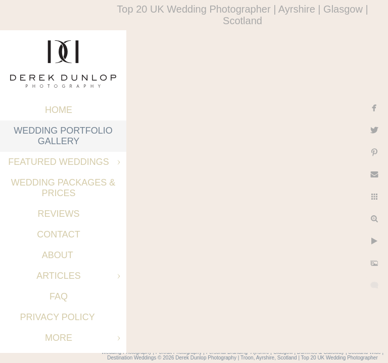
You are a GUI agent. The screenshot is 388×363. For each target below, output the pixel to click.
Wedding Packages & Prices (63, 187)
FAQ (59, 296)
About (59, 255)
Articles (58, 276)
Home (58, 110)
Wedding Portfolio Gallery (63, 136)
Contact (58, 234)
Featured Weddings (58, 162)
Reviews (58, 214)
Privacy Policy (58, 317)
